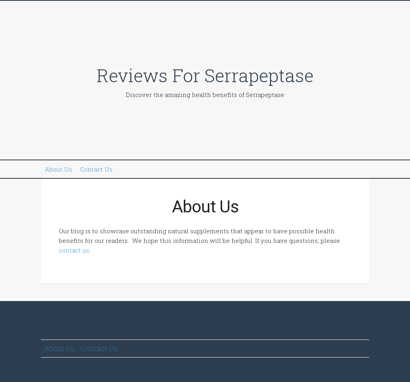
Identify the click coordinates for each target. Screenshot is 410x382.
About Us (58, 169)
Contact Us (96, 169)
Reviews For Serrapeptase (205, 75)
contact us (74, 250)
